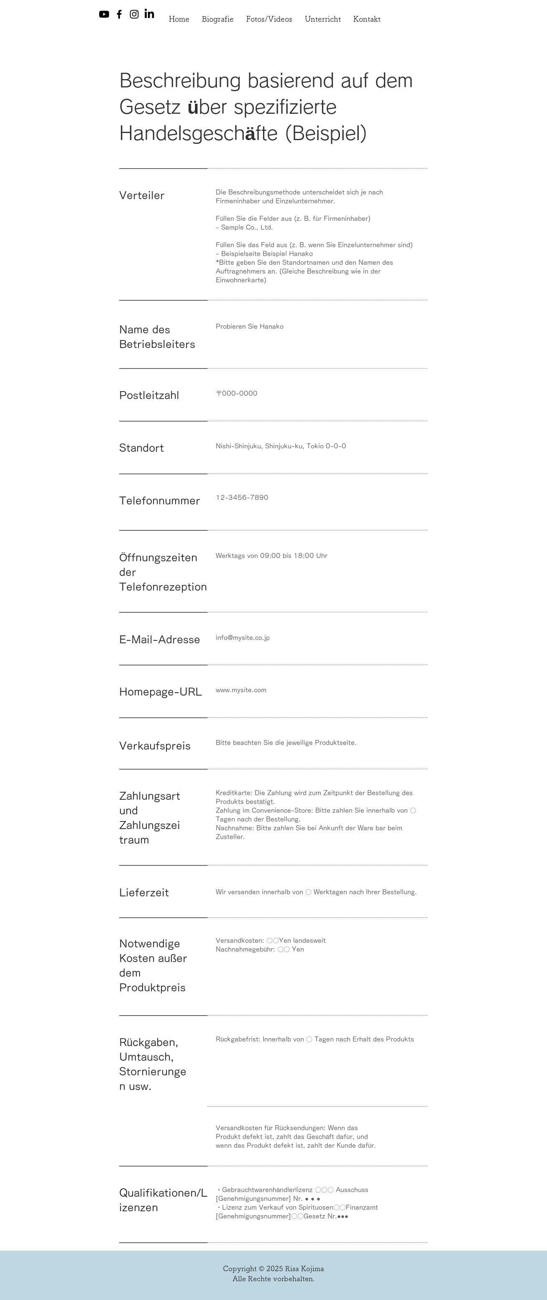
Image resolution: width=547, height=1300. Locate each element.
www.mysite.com (241, 690)
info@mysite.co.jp (243, 638)
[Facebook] (119, 14)
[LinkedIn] (149, 14)
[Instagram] (134, 14)
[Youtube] (104, 14)
